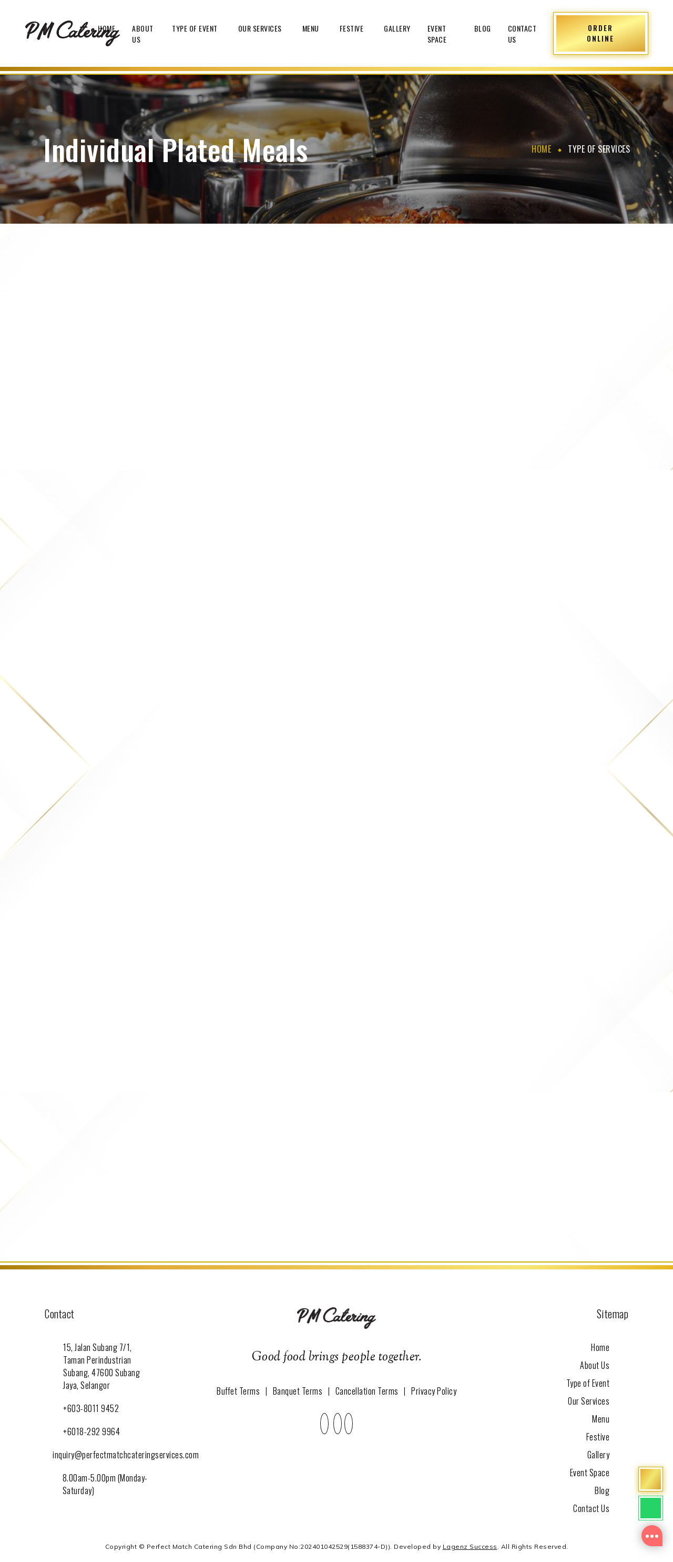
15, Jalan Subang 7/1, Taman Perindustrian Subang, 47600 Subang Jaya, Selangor (101, 1366)
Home (106, 28)
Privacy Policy (433, 1391)
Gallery (397, 28)
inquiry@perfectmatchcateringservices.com (126, 1454)
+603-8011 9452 (91, 1408)
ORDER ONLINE (600, 33)
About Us (143, 34)
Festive (354, 28)
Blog (482, 28)
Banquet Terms (298, 1391)
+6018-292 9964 (91, 1431)
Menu (312, 28)
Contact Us (522, 34)
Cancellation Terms (367, 1391)
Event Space (437, 34)
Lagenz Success (470, 1546)
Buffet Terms (238, 1391)
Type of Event (196, 28)
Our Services (261, 28)
